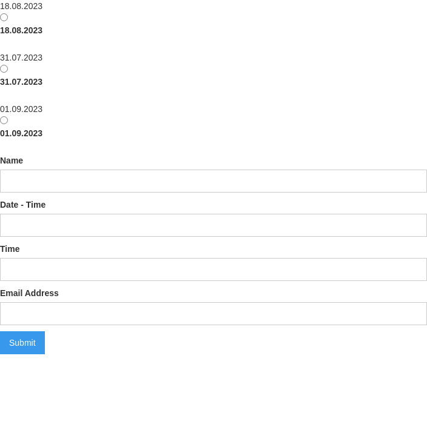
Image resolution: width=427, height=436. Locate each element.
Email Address (29, 293)
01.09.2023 (21, 133)
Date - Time (22, 205)
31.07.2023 (21, 82)
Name (11, 160)
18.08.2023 (21, 30)
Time (9, 249)
